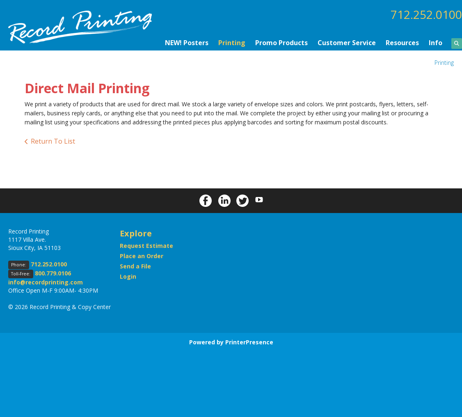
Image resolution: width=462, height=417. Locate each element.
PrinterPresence (249, 342)
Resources (402, 42)
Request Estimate (146, 246)
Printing (231, 42)
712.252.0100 (426, 14)
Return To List (53, 141)
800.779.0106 (53, 273)
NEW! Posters (186, 42)
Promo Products (281, 42)
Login (128, 276)
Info (435, 42)
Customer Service (347, 42)
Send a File (135, 266)
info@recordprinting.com (45, 282)
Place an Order (141, 256)
